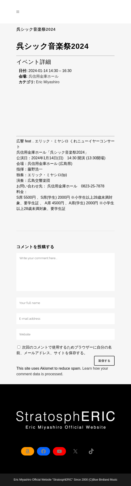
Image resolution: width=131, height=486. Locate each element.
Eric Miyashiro (47, 82)
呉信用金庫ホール (43, 76)
